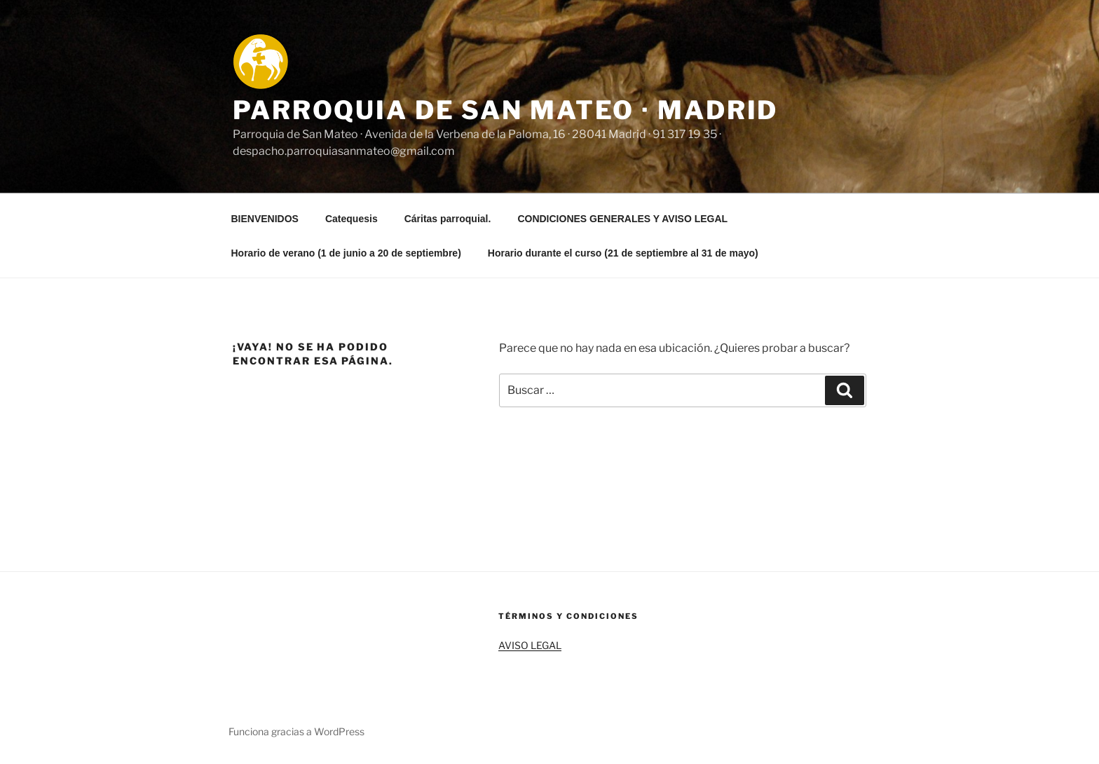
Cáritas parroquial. (447, 218)
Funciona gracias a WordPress (296, 731)
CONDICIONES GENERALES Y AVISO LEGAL (622, 218)
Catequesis (351, 218)
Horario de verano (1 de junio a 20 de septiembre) (346, 253)
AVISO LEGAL (529, 645)
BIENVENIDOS (265, 218)
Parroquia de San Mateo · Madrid (505, 110)
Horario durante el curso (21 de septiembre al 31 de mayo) (623, 253)
